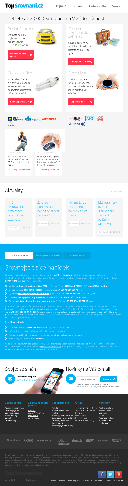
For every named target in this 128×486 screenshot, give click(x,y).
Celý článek (13, 227)
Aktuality (55, 408)
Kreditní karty (33, 418)
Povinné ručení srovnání (14, 408)
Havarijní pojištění (12, 410)
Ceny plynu (9, 418)
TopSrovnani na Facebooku (86, 408)
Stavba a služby (97, 6)
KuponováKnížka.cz (106, 418)
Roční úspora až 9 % (19, 101)
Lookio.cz (102, 413)
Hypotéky (32, 410)
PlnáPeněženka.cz (106, 408)
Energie (116, 6)
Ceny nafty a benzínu (60, 420)
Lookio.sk (102, 415)
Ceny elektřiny (10, 420)
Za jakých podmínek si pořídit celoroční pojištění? (48, 208)
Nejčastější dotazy (76, 255)
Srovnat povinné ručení (18, 54)
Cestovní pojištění (12, 413)
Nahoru (117, 480)
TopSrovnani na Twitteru (85, 410)
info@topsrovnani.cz (29, 380)
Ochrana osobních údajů (85, 420)
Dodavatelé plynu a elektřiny (63, 418)
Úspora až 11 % (78, 101)
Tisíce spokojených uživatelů (48, 255)
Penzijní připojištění (36, 413)
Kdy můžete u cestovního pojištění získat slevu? (77, 208)
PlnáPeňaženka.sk (106, 410)
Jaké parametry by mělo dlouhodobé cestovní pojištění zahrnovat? (108, 213)
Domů (53, 480)
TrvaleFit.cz (103, 423)
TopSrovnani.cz (24, 6)
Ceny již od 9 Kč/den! (81, 61)
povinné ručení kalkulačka (50, 346)
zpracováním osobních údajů (87, 387)
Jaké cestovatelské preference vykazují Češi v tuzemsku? (17, 210)
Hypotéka (77, 6)
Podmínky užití (81, 418)
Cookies (108, 480)
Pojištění (61, 6)
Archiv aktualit (117, 191)
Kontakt (78, 413)
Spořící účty (33, 415)
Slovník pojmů (57, 423)
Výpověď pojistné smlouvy (62, 425)
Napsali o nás (80, 415)
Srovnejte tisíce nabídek (19, 256)
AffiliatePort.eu (105, 420)
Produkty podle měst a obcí (63, 415)
